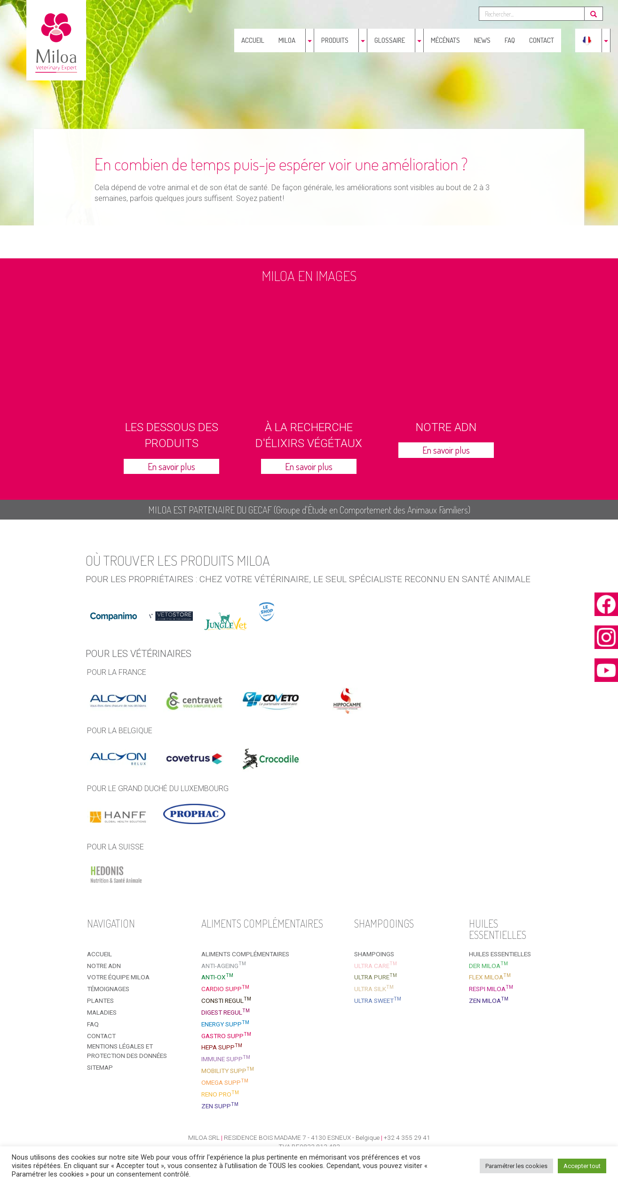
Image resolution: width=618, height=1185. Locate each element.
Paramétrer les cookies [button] (516, 1165)
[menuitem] (587, 40)
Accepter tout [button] (582, 1165)
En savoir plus (171, 466)
